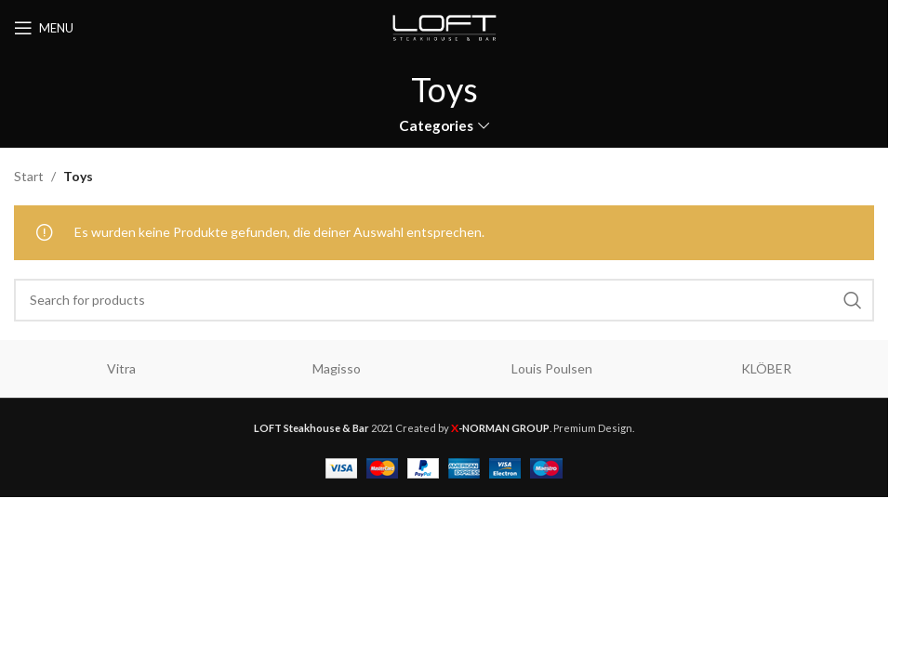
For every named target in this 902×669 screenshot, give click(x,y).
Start (29, 176)
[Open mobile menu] (44, 27)
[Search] (444, 300)
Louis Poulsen (551, 368)
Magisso (336, 368)
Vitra (121, 368)
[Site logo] (444, 26)
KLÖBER (766, 368)
